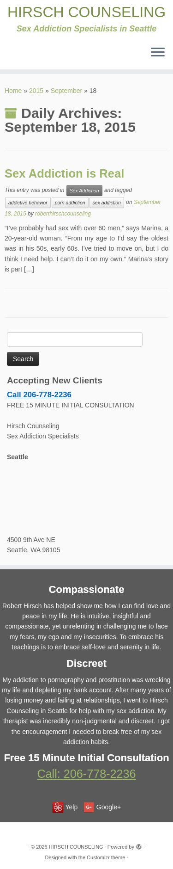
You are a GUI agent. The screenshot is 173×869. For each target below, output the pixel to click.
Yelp (65, 807)
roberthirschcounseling (63, 213)
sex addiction (107, 202)
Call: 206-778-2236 (86, 773)
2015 (36, 90)
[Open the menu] (158, 53)
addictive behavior (28, 202)
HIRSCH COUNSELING (86, 12)
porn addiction (70, 202)
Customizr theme (106, 857)
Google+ (102, 807)
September (66, 90)
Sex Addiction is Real (64, 173)
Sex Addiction (84, 190)
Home (13, 90)
